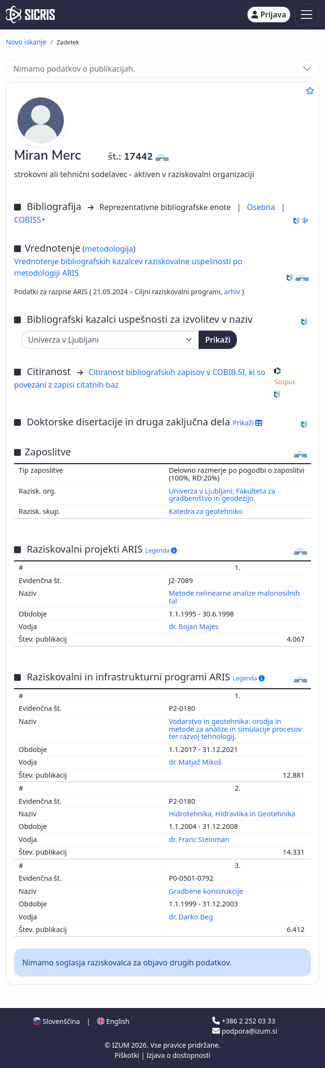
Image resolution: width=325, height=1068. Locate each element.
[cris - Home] (30, 14)
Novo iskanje (26, 41)
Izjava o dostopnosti (178, 1055)
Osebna (262, 207)
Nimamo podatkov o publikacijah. (74, 68)
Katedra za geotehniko (206, 511)
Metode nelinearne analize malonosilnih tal (234, 596)
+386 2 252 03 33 (243, 1020)
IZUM (121, 1045)
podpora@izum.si (244, 1031)
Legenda (161, 550)
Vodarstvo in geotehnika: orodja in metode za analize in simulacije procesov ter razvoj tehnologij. (235, 729)
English (113, 1021)
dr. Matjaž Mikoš (196, 762)
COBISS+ (30, 219)
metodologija (109, 248)
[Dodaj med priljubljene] (310, 90)
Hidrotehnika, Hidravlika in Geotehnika (233, 813)
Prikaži (217, 339)
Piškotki (128, 1055)
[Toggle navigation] (306, 15)
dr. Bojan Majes (194, 626)
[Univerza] (110, 340)
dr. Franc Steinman (200, 839)
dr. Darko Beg (192, 916)
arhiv (233, 291)
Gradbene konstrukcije (207, 891)
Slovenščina (56, 1021)
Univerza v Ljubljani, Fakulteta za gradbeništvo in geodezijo (222, 494)
